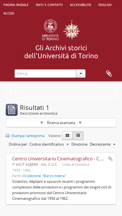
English (104, 4)
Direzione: (79, 144)
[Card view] (67, 135)
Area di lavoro (109, 74)
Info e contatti (49, 4)
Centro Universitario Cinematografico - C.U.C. (60, 159)
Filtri (16, 92)
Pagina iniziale (15, 4)
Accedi (8, 13)
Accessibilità (80, 4)
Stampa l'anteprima (25, 135)
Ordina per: (18, 144)
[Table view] (78, 135)
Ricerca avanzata (61, 122)
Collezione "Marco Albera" (45, 175)
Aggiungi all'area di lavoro (110, 159)
